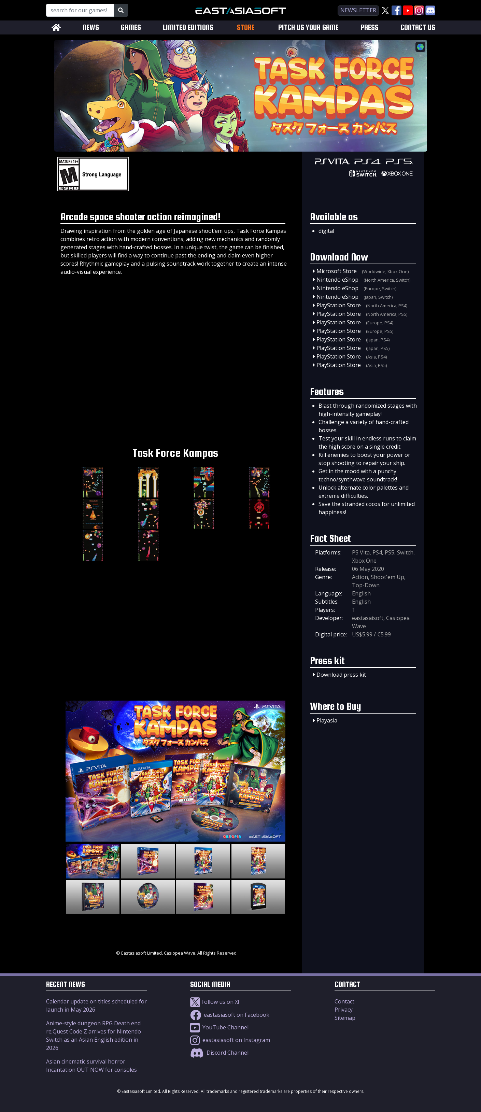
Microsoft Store (336, 271)
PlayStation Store (338, 305)
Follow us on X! (214, 1001)
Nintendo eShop (337, 279)
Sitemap (345, 1018)
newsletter (358, 10)
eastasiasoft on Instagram (230, 1040)
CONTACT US (417, 27)
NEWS (91, 27)
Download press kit (341, 674)
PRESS (369, 27)
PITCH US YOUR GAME (308, 27)
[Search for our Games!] (80, 10)
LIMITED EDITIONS (188, 27)
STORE (246, 27)
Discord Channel (219, 1052)
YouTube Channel (219, 1027)
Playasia (326, 720)
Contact (344, 1001)
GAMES (131, 27)
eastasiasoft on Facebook (229, 1014)
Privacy (344, 1009)
